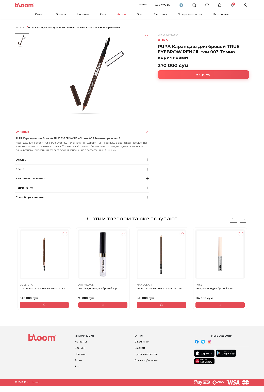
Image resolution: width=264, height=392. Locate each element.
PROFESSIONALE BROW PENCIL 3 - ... (43, 288)
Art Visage (86, 284)
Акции (121, 14)
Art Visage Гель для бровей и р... (98, 288)
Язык (142, 4)
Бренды (61, 14)
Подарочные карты (190, 14)
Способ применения (82, 197)
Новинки (83, 14)
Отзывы (82, 159)
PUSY (198, 284)
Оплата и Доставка (146, 360)
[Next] (243, 219)
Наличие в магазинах (82, 178)
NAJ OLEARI (144, 284)
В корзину (203, 74)
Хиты (103, 14)
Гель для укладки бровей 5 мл (214, 288)
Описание (82, 132)
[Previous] (233, 219)
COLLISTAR (27, 284)
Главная (20, 27)
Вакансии (140, 347)
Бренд (82, 169)
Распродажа (221, 14)
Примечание (82, 187)
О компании (142, 341)
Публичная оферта (146, 354)
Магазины (160, 14)
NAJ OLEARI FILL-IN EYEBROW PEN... (160, 288)
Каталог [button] (40, 14)
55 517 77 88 (162, 4)
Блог (140, 14)
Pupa (163, 40)
